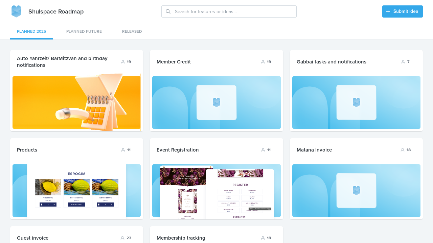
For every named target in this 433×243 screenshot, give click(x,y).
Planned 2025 (31, 31)
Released (132, 31)
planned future (84, 31)
